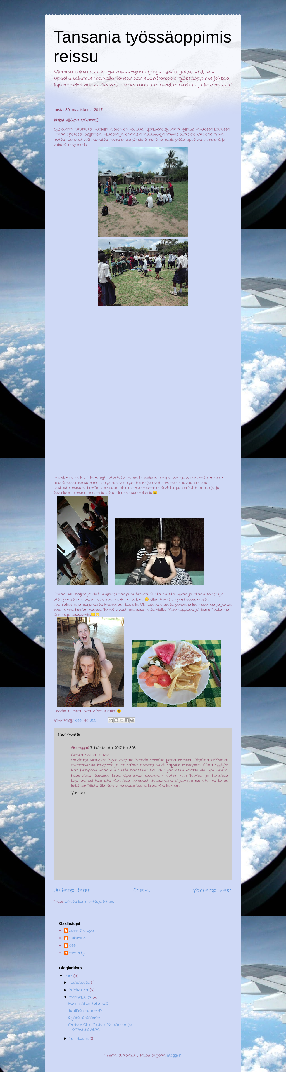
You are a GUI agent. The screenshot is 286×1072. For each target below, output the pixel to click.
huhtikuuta (79, 990)
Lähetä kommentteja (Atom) (89, 901)
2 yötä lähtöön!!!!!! (84, 1018)
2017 (69, 976)
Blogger (174, 1055)
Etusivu (141, 890)
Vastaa (78, 793)
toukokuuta (80, 982)
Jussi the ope (81, 930)
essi (72, 945)
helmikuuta (79, 1038)
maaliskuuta (81, 997)
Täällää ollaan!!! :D (85, 1011)
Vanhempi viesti (212, 890)
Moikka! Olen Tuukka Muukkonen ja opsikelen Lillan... (100, 1027)
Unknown (77, 938)
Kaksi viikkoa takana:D (88, 1003)
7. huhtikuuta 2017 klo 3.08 (113, 747)
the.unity (76, 953)
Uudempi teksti (72, 890)
